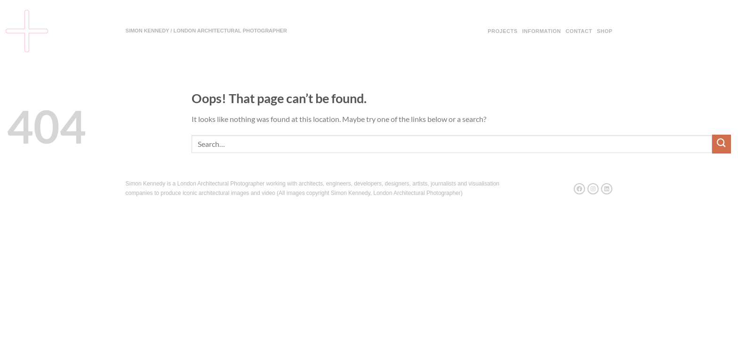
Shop (604, 31)
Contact (579, 31)
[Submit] (721, 144)
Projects (502, 31)
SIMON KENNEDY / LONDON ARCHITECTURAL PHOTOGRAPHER (206, 30)
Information (541, 31)
